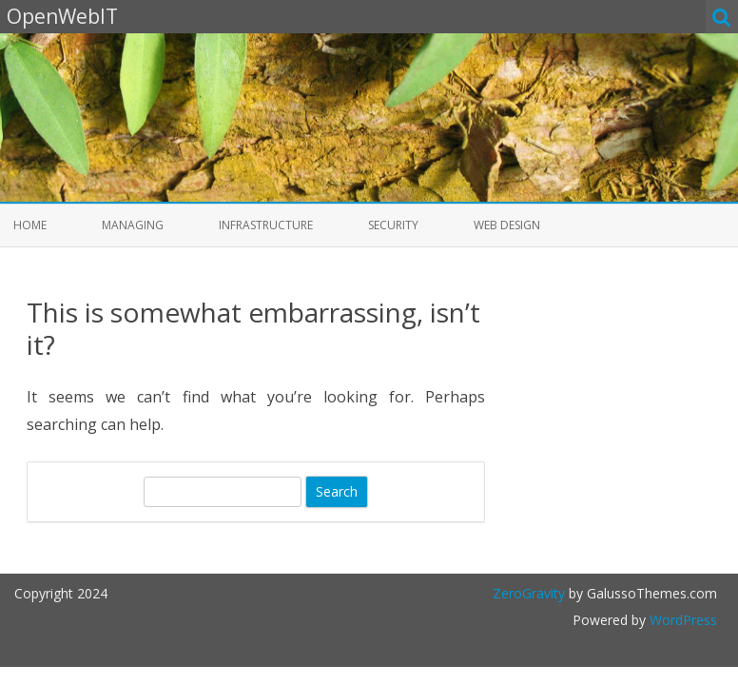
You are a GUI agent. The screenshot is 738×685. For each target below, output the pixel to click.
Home (30, 225)
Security (393, 225)
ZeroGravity (529, 593)
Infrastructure (266, 225)
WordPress (681, 620)
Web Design (507, 225)
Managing (133, 225)
